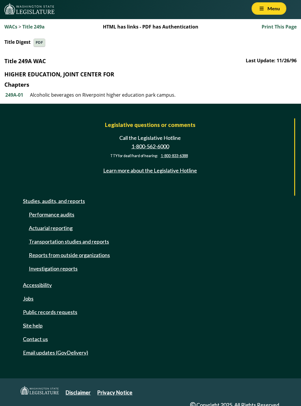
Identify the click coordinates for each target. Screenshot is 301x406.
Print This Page (279, 27)
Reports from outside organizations (69, 255)
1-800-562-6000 (150, 146)
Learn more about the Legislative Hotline (150, 170)
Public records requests (50, 312)
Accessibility (37, 285)
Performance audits (51, 214)
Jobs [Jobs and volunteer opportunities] (28, 298)
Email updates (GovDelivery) (55, 352)
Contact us (35, 339)
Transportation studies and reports (69, 241)
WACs (10, 27)
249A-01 (14, 95)
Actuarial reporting (51, 228)
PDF (39, 42)
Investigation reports (53, 268)
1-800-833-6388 (174, 156)
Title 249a (33, 27)
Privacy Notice (114, 392)
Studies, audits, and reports (54, 201)
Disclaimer (78, 392)
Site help (33, 325)
